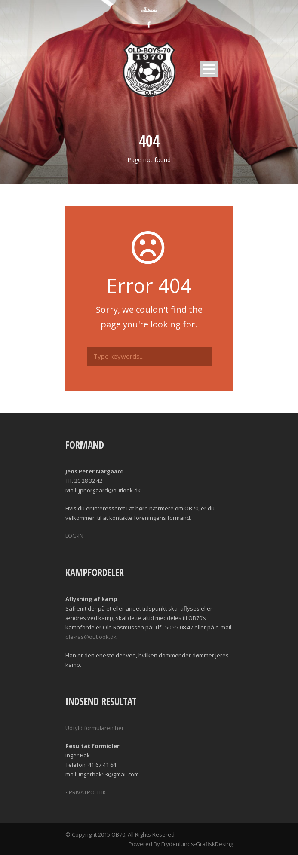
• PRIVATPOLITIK (85, 792)
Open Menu (209, 69)
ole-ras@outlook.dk (91, 637)
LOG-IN (74, 536)
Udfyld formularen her (94, 728)
